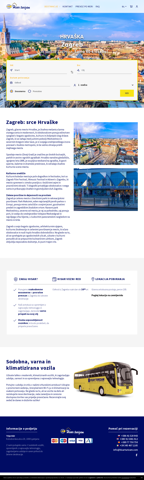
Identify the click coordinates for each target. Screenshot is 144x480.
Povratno (37, 91)
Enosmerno (20, 91)
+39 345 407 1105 (129, 445)
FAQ (98, 6)
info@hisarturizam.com (125, 449)
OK (142, 478)
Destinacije (51, 6)
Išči (127, 93)
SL (123, 6)
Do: (79, 65)
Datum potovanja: (20, 77)
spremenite (125, 478)
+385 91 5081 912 (129, 439)
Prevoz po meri (84, 6)
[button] (131, 6)
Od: (12, 65)
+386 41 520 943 (129, 435)
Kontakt (68, 6)
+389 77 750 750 (129, 442)
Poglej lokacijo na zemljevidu (107, 295)
